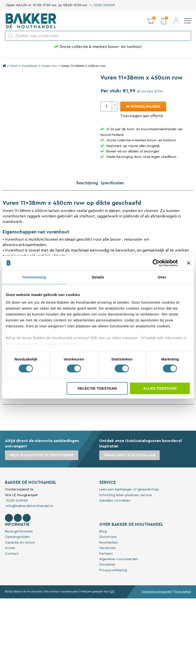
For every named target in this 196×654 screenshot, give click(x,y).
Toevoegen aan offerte (141, 116)
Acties (10, 548)
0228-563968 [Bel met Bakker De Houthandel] (16, 500)
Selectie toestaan (97, 388)
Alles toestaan (159, 388)
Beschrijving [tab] (87, 183)
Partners (106, 553)
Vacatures (107, 548)
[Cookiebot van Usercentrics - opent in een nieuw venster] (156, 263)
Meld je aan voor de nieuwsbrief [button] (41, 455)
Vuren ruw (49, 66)
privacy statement (59, 344)
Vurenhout (29, 66)
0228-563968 (102, 5)
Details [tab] (98, 277)
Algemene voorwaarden (118, 559)
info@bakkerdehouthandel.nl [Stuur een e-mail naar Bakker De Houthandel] (29, 506)
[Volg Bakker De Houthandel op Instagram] (18, 518)
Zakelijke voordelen (115, 500)
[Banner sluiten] (188, 263)
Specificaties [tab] (112, 183)
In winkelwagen (143, 106)
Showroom (108, 537)
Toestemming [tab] (34, 277)
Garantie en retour (20, 542)
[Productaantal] (109, 106)
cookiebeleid (25, 344)
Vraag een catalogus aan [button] (129, 455)
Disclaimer (107, 564)
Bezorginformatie (19, 531)
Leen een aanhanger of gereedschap (129, 489)
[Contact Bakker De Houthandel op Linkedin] (27, 518)
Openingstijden (17, 537)
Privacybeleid (182, 591)
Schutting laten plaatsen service (125, 495)
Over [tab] (162, 277)
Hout (14, 66)
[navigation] (187, 20)
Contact (12, 553)
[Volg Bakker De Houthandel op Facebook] (9, 518)
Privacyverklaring (113, 570)
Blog (103, 531)
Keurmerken (108, 542)
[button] (150, 20)
